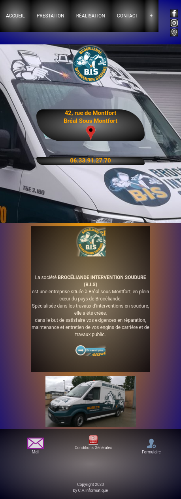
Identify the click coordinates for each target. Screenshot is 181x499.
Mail (35, 446)
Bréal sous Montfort (109, 291)
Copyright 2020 (90, 484)
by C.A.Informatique (90, 490)
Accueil (15, 16)
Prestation (50, 16)
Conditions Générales (93, 442)
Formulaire (151, 446)
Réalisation (90, 16)
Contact (127, 16)
